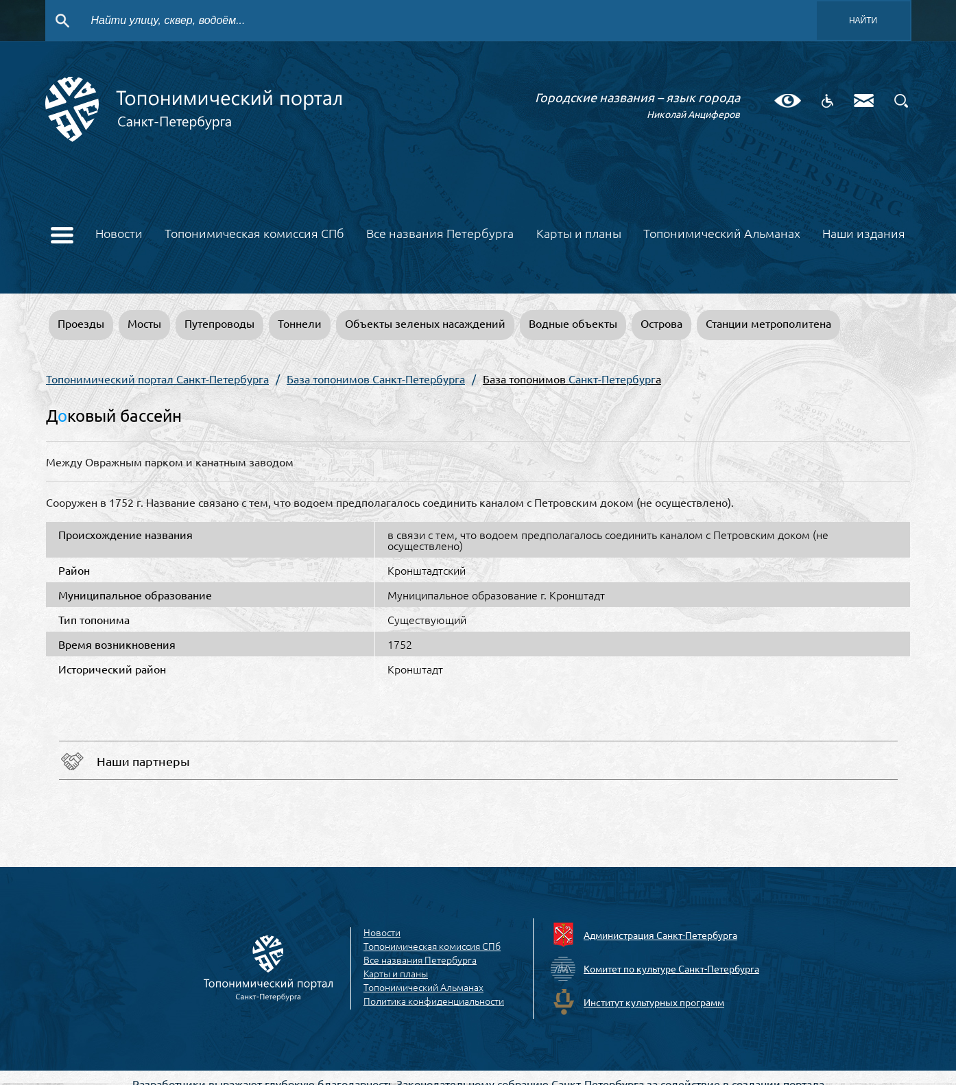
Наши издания (863, 234)
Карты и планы (578, 234)
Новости (119, 234)
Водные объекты (573, 323)
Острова (661, 323)
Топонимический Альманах (721, 234)
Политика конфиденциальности (433, 1001)
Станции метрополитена (768, 323)
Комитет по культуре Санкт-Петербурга (671, 968)
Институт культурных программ (654, 1002)
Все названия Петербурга (440, 234)
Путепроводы (219, 323)
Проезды (81, 323)
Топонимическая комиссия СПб (254, 234)
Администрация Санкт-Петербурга (660, 935)
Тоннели (300, 323)
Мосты (144, 323)
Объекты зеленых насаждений (425, 323)
